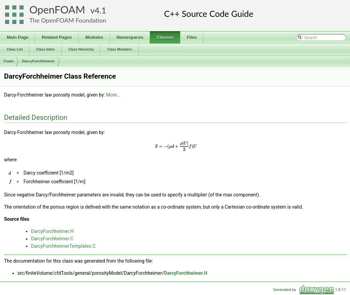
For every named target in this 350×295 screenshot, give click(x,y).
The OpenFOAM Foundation (67, 20)
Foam (8, 61)
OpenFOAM (57, 9)
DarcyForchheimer (38, 61)
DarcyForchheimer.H (52, 231)
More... (113, 95)
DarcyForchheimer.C (52, 238)
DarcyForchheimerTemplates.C (63, 246)
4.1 (100, 10)
